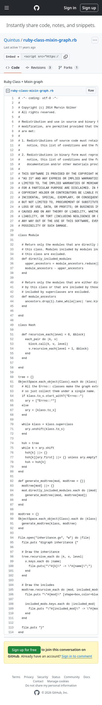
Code (13, 67)
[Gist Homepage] (36, 8)
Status (56, 677)
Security (42, 677)
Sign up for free (24, 650)
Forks (68, 67)
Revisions (39, 67)
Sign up (89, 7)
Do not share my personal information (51, 685)
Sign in (70, 7)
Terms (16, 677)
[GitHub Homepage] (37, 693)
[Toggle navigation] (7, 8)
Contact (38, 681)
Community (72, 677)
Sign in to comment (77, 656)
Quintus (12, 40)
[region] (51, 365)
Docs (86, 677)
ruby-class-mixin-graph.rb (50, 40)
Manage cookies (58, 681)
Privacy (29, 677)
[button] (66, 56)
